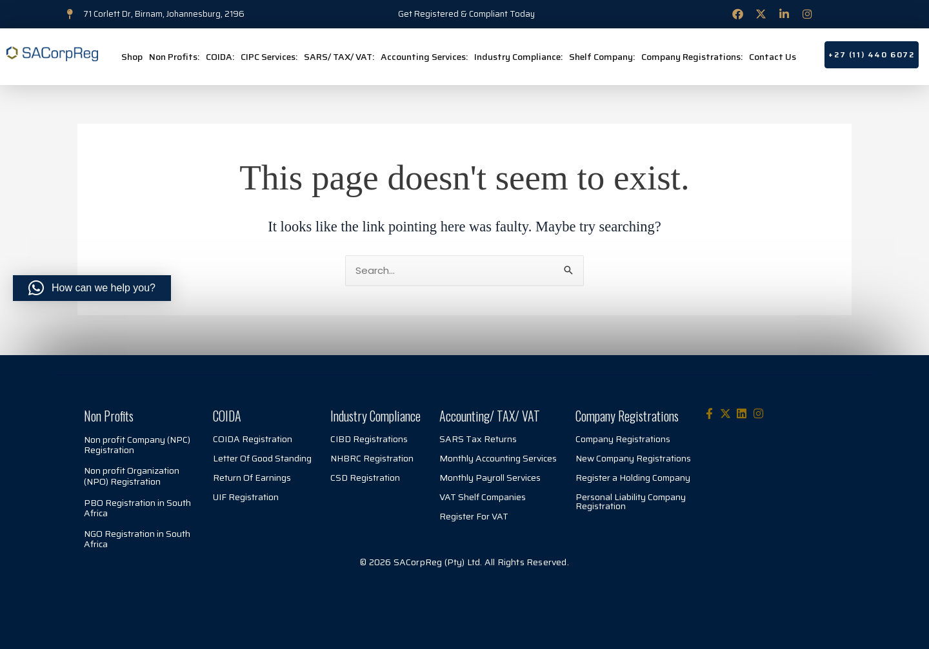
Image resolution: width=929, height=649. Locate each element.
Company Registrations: (692, 57)
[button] (92, 288)
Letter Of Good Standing (262, 458)
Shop (132, 57)
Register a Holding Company (632, 477)
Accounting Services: (424, 57)
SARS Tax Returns (478, 439)
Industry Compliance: (518, 57)
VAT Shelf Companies (482, 497)
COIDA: (220, 57)
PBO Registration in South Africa (137, 508)
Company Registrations (622, 439)
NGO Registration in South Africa (137, 539)
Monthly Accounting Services (498, 458)
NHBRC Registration (372, 458)
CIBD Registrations (369, 439)
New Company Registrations (633, 458)
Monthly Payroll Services (490, 477)
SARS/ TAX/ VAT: (339, 57)
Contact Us (772, 57)
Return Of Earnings (252, 477)
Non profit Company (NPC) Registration (137, 444)
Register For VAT (473, 516)
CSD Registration (365, 477)
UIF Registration (246, 497)
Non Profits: (174, 57)
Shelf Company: (602, 57)
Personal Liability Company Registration (630, 501)
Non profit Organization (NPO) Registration (131, 476)
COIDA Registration (252, 439)
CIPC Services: (269, 57)
